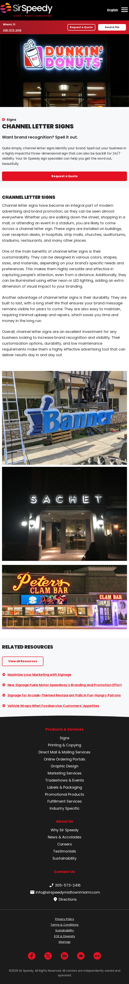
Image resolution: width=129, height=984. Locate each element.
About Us (64, 821)
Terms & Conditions (64, 925)
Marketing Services (65, 773)
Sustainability (64, 858)
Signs (11, 119)
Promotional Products (64, 794)
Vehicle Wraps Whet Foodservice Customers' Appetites (53, 705)
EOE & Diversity (64, 936)
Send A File (112, 27)
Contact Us (64, 871)
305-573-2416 (12, 30)
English (112, 10)
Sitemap (64, 942)
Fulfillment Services (64, 801)
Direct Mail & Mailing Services (64, 752)
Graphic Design (64, 766)
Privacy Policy (64, 919)
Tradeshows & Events (64, 780)
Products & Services (64, 729)
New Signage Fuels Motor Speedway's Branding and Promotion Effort (64, 685)
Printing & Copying (64, 745)
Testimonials (64, 851)
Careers (64, 844)
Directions (64, 899)
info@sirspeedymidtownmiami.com (64, 892)
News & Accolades (64, 837)
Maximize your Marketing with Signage (39, 674)
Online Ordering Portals (64, 759)
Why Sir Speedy (65, 830)
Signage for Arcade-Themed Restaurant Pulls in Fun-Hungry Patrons (64, 695)
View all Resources (22, 661)
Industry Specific (65, 808)
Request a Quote (81, 27)
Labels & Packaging (64, 787)
